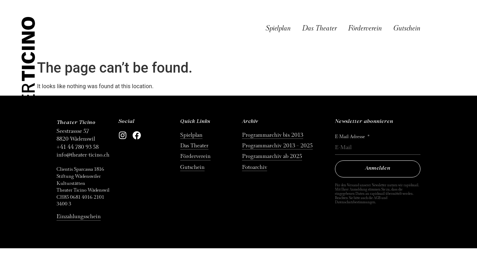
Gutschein (406, 28)
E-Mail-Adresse (350, 137)
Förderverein (365, 28)
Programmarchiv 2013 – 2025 (277, 145)
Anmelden (377, 168)
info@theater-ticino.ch (83, 154)
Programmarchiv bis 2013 (272, 134)
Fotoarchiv (254, 167)
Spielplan (278, 28)
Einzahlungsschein (79, 216)
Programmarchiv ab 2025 (272, 156)
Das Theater (319, 28)
